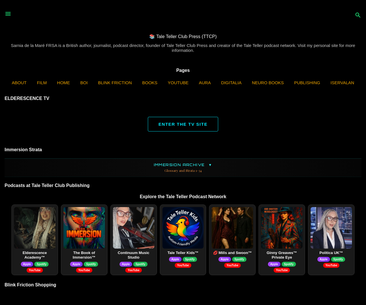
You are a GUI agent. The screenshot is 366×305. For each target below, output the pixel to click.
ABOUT (19, 82)
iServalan (342, 82)
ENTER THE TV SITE (182, 124)
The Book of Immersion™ (84, 255)
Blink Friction (115, 82)
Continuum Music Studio (134, 255)
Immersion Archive (183, 168)
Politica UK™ (331, 253)
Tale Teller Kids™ (183, 253)
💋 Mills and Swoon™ (232, 253)
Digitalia (231, 82)
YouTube (178, 82)
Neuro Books (268, 82)
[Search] (358, 15)
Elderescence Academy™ (35, 255)
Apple (27, 264)
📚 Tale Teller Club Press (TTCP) (182, 36)
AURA (205, 82)
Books (149, 82)
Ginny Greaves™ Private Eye (282, 255)
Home (63, 82)
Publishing (307, 82)
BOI (84, 82)
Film (42, 82)
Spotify (41, 264)
